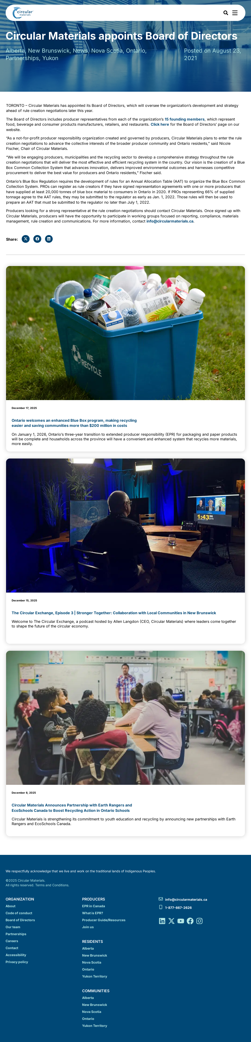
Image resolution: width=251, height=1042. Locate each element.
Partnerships (16, 934)
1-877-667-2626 (178, 908)
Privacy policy (17, 962)
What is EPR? (92, 913)
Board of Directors (20, 920)
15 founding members (185, 119)
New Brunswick (94, 955)
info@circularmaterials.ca (169, 221)
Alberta (88, 948)
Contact (12, 948)
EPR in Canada (93, 906)
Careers (12, 941)
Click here (160, 124)
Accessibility (16, 955)
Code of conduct (19, 913)
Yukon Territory (94, 976)
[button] (26, 239)
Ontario (88, 969)
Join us (88, 927)
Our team (13, 927)
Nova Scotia (91, 962)
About (10, 906)
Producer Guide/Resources (104, 920)
